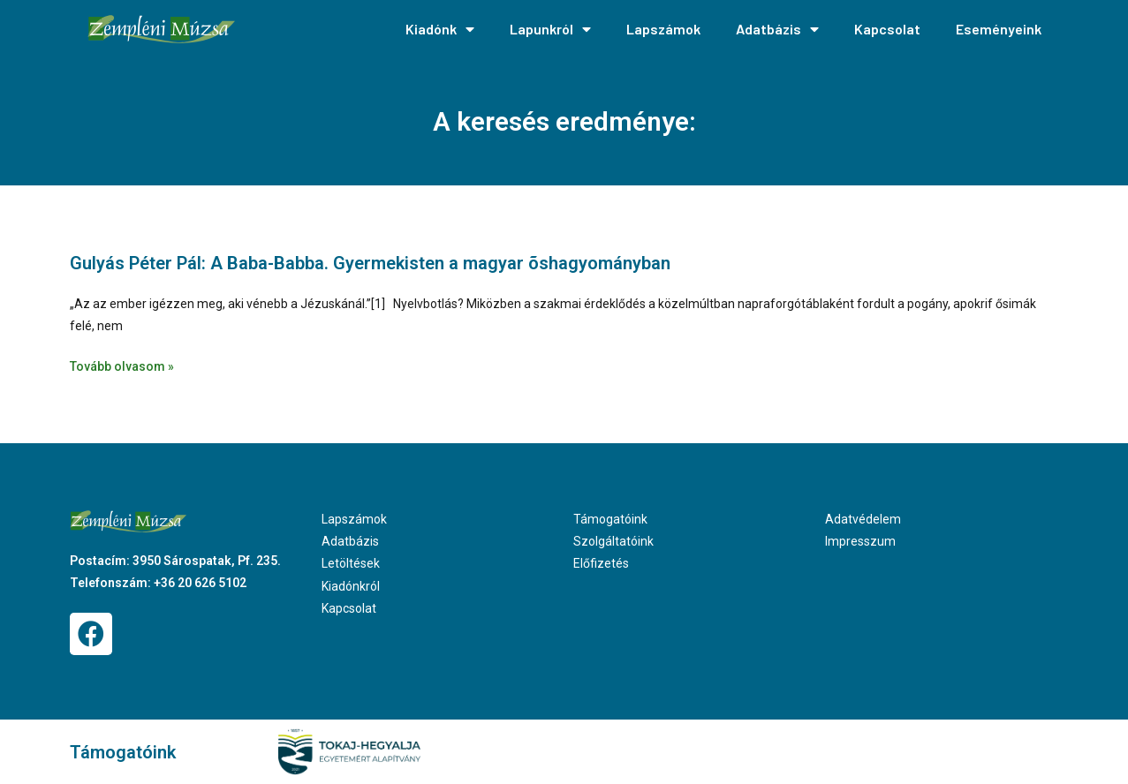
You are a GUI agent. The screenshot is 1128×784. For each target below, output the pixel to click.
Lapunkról (550, 29)
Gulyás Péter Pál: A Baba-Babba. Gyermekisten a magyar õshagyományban (370, 263)
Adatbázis (777, 29)
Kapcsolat (887, 28)
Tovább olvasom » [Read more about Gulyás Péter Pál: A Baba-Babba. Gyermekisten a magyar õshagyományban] (122, 366)
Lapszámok (663, 28)
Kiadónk (439, 29)
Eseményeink (998, 28)
